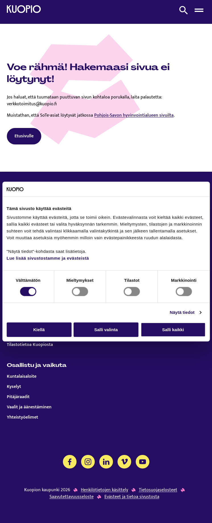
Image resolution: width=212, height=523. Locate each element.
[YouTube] (142, 462)
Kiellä (39, 329)
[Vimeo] (124, 462)
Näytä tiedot (182, 312)
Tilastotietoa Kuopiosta (30, 344)
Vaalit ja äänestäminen (29, 407)
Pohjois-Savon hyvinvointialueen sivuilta (134, 115)
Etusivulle (24, 136)
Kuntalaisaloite (21, 376)
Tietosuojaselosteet (158, 490)
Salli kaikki (173, 329)
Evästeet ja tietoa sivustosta (131, 496)
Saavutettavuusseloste (72, 496)
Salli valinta (106, 329)
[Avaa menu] (199, 10)
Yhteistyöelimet (22, 417)
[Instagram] (88, 462)
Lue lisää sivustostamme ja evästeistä (48, 258)
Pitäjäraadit (18, 397)
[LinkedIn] (106, 462)
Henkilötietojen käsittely (104, 490)
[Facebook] (70, 462)
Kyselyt (14, 386)
